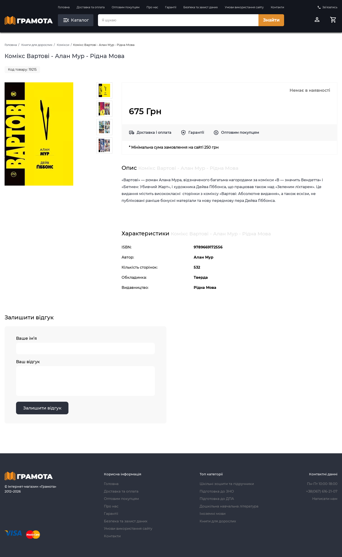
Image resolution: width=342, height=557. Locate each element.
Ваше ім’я (85, 345)
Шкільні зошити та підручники (227, 484)
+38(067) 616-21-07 (321, 491)
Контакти (277, 7)
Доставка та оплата (91, 7)
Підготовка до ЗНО (217, 491)
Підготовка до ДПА (217, 498)
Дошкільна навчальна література (229, 506)
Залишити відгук (42, 408)
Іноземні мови (212, 513)
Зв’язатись (327, 7)
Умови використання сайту (244, 7)
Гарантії (170, 7)
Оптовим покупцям (125, 7)
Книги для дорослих (36, 45)
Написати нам (324, 498)
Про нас (152, 7)
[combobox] (178, 20)
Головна (64, 7)
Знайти (271, 20)
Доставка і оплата (154, 132)
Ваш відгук (85, 377)
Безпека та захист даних (200, 7)
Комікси (63, 45)
